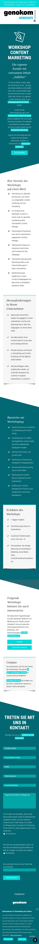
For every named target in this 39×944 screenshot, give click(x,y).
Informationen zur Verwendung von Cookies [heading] (17, 911)
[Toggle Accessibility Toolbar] (35, 940)
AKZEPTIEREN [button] (22, 939)
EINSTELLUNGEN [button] (8, 939)
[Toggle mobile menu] (35, 21)
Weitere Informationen (16, 935)
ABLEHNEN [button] (32, 936)
